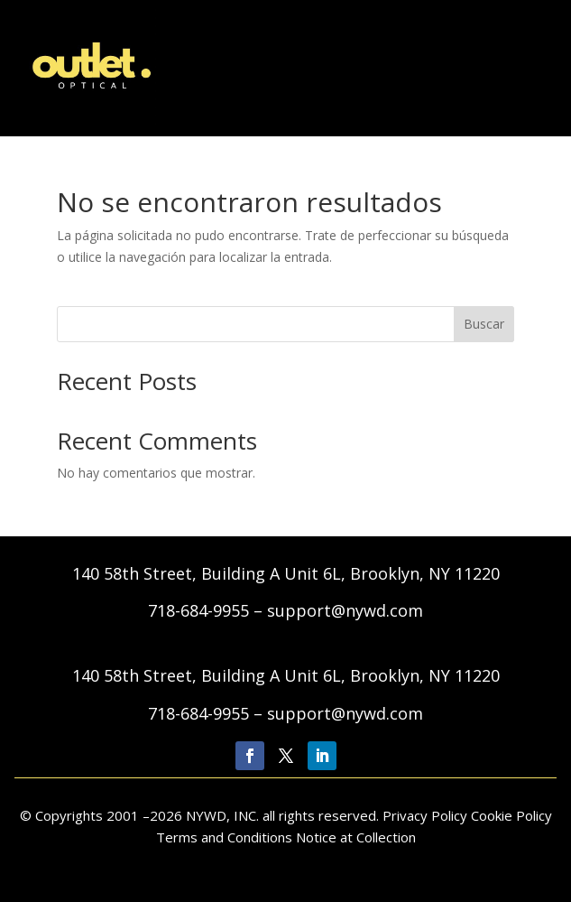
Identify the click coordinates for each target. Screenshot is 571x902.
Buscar (484, 323)
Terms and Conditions (226, 837)
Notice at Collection (356, 837)
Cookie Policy (511, 815)
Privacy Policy (426, 815)
